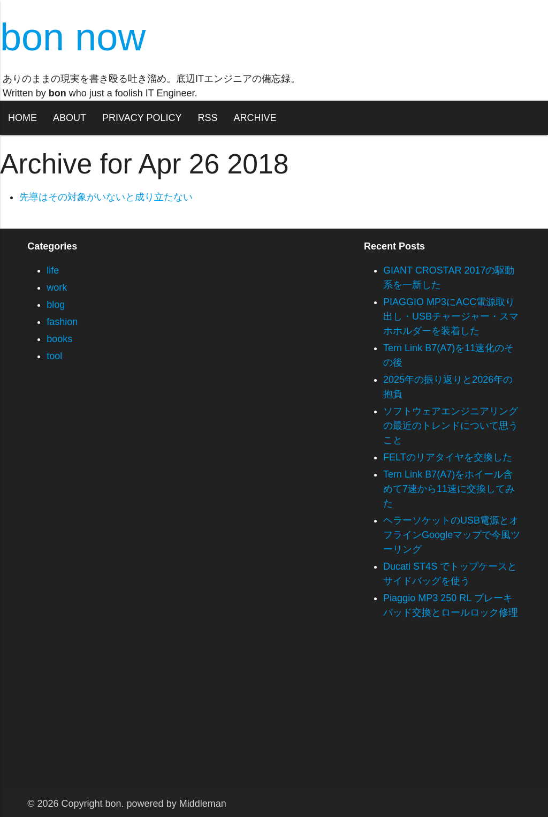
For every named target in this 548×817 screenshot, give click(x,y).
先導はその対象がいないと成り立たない (106, 197)
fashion (62, 321)
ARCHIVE (254, 117)
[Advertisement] (274, 715)
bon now (73, 37)
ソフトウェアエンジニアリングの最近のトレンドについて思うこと (450, 425)
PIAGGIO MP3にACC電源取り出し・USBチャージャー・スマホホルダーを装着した (451, 316)
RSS (207, 117)
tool (54, 356)
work (57, 287)
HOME (22, 117)
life (53, 270)
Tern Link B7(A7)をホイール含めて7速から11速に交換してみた (449, 489)
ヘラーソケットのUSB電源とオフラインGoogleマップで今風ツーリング (451, 535)
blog (56, 304)
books (59, 339)
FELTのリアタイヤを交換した (447, 457)
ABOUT (69, 117)
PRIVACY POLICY (141, 117)
